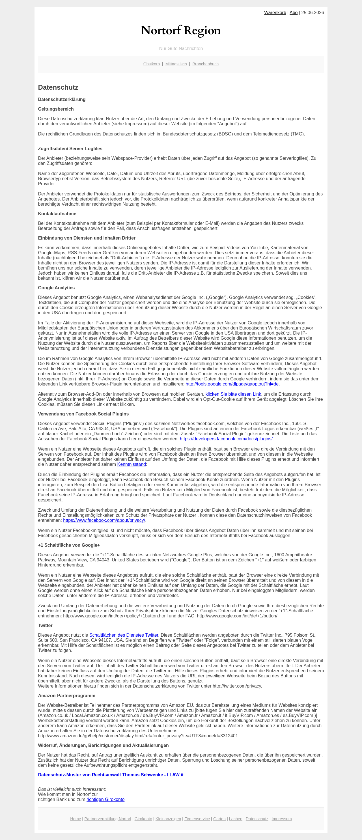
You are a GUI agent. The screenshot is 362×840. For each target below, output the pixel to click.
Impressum (282, 819)
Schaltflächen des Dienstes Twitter (123, 635)
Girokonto (143, 819)
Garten (219, 819)
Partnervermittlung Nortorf (107, 819)
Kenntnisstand (131, 464)
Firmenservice (197, 819)
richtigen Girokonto (105, 799)
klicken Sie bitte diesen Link (233, 394)
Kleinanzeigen (168, 819)
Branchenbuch (206, 64)
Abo (294, 12)
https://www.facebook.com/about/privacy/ (104, 520)
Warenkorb (275, 12)
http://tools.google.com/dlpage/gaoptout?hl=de (232, 384)
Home (75, 819)
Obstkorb (151, 64)
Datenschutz (257, 819)
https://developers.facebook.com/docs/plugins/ (226, 438)
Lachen (235, 819)
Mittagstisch (176, 64)
